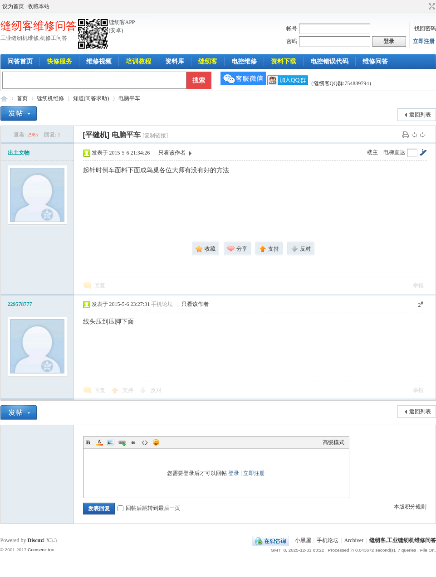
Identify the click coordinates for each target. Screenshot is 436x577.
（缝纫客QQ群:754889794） (321, 83)
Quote (133, 442)
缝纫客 (207, 61)
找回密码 (425, 28)
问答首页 (20, 61)
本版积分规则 (410, 507)
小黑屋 (303, 540)
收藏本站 (38, 6)
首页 (22, 98)
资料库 (174, 61)
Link (122, 442)
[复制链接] (155, 135)
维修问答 (375, 61)
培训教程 (138, 61)
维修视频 (99, 61)
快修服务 (59, 61)
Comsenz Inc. (41, 549)
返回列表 (420, 115)
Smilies (156, 442)
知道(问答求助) (91, 98)
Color (99, 442)
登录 (233, 473)
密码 (291, 41)
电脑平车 (129, 98)
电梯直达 (394, 152)
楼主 (372, 152)
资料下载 (283, 61)
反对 (156, 390)
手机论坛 (327, 540)
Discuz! (36, 540)
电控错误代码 (329, 61)
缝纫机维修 (50, 98)
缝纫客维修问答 (38, 26)
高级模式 (333, 442)
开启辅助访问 (423, 6)
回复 (99, 285)
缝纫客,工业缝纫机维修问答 (402, 540)
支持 (128, 390)
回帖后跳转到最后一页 (149, 508)
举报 (418, 285)
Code (144, 442)
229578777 (20, 304)
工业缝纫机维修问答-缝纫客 (4, 98)
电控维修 (244, 61)
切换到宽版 (431, 6)
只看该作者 (172, 153)
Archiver (353, 540)
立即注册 (424, 41)
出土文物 (18, 153)
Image (110, 442)
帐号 (291, 28)
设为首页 (13, 6)
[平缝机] (96, 135)
